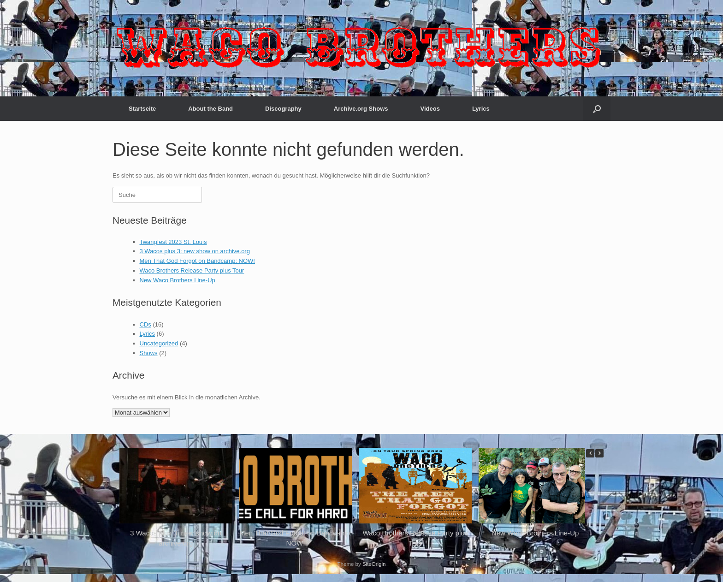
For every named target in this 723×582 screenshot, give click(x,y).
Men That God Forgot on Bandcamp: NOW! (197, 260)
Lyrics (481, 108)
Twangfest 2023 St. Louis (173, 241)
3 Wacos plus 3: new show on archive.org (195, 251)
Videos (430, 108)
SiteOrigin (374, 564)
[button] (596, 108)
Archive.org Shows (361, 108)
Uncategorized (159, 343)
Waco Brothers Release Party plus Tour (192, 270)
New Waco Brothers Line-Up (177, 280)
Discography (283, 108)
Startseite (142, 108)
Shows (149, 353)
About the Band (210, 108)
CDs (145, 324)
